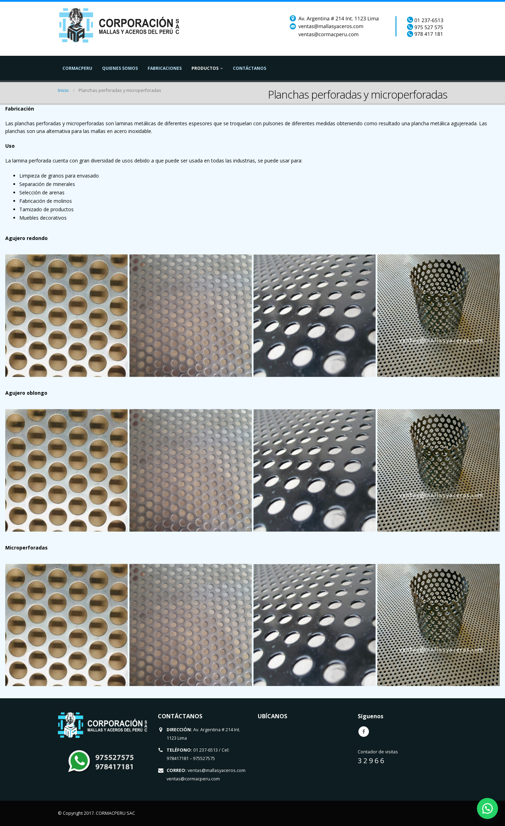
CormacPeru (77, 68)
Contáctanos (249, 68)
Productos (204, 68)
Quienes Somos (120, 68)
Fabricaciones (165, 68)
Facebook (363, 731)
